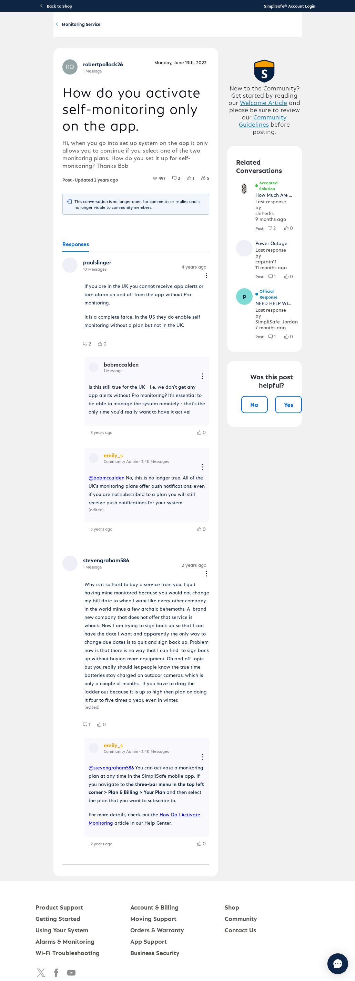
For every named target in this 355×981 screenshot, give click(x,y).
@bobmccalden (88, 483)
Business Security (155, 921)
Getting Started (122, 30)
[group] (166, 210)
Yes (296, 406)
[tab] (57, 276)
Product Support (81, 30)
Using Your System (165, 30)
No (261, 406)
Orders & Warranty (157, 899)
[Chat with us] (319, 963)
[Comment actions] (213, 300)
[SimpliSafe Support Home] (32, 30)
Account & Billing (209, 30)
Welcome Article (276, 141)
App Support (148, 910)
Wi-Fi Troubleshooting (68, 921)
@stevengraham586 (93, 745)
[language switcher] (343, 29)
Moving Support (153, 887)
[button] (52, 298)
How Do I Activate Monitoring (175, 784)
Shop (232, 876)
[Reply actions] (209, 386)
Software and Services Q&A (116, 62)
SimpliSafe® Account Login (289, 5)
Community (245, 30)
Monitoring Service (181, 62)
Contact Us (240, 899)
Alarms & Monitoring (65, 910)
